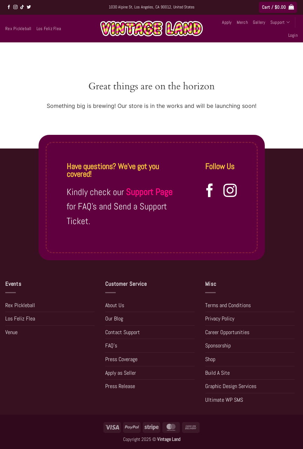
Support (280, 22)
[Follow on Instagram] (15, 7)
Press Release (120, 386)
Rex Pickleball (18, 29)
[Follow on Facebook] (9, 7)
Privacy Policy (219, 318)
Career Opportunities (227, 332)
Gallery (259, 22)
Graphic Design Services (230, 386)
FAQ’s (111, 345)
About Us (114, 305)
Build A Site (217, 373)
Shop (210, 359)
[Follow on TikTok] (22, 7)
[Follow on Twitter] (29, 7)
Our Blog (114, 318)
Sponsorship (218, 345)
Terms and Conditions (228, 305)
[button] (278, 7)
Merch (242, 22)
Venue (11, 332)
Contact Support (122, 332)
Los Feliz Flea (48, 29)
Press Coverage (121, 359)
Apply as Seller (120, 373)
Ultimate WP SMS (224, 399)
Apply (226, 22)
